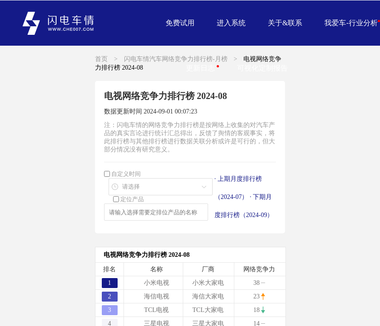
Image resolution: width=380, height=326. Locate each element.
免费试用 (180, 23)
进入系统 (231, 23)
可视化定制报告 (262, 68)
